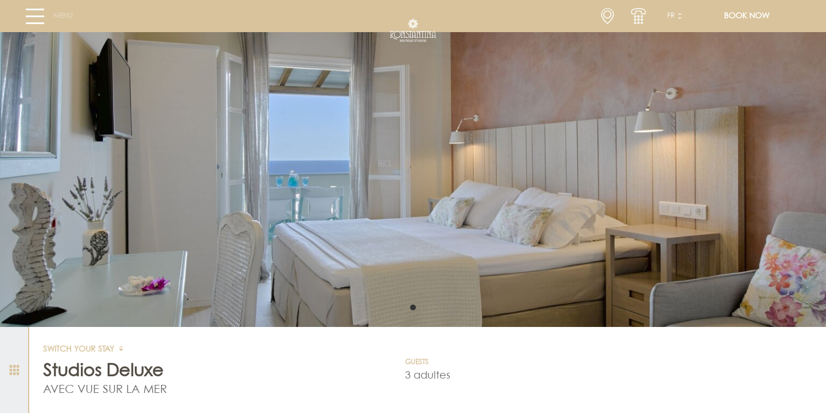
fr (671, 20)
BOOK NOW (746, 21)
